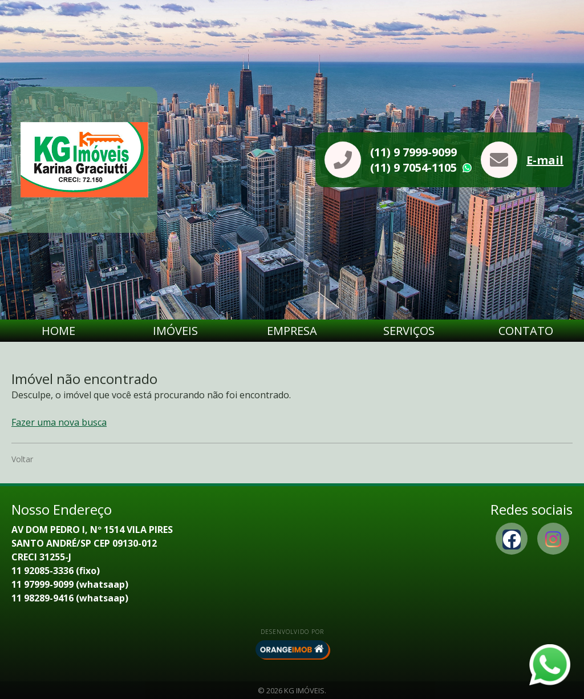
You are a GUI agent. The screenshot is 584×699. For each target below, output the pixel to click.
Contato (525, 330)
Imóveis (175, 330)
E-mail (544, 160)
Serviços (409, 330)
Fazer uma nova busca (59, 422)
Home (58, 330)
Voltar (22, 459)
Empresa (292, 330)
